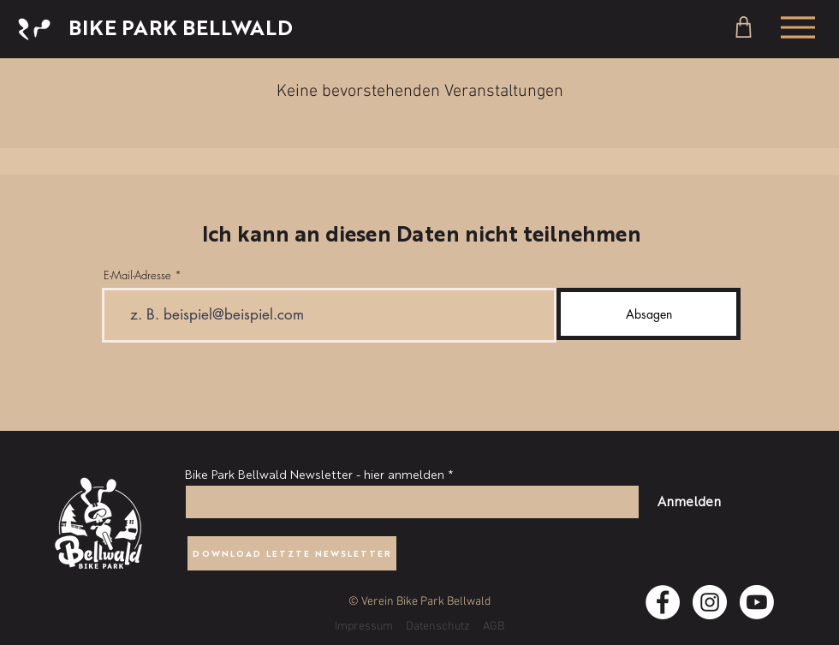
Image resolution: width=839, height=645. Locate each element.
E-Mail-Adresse (137, 275)
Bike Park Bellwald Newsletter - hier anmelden (314, 474)
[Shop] (743, 27)
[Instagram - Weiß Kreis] (710, 602)
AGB (493, 626)
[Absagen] (648, 314)
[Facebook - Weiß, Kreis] (663, 602)
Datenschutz (438, 626)
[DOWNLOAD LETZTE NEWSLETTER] (291, 553)
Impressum (364, 626)
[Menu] (797, 27)
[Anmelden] (689, 500)
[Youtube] (757, 602)
